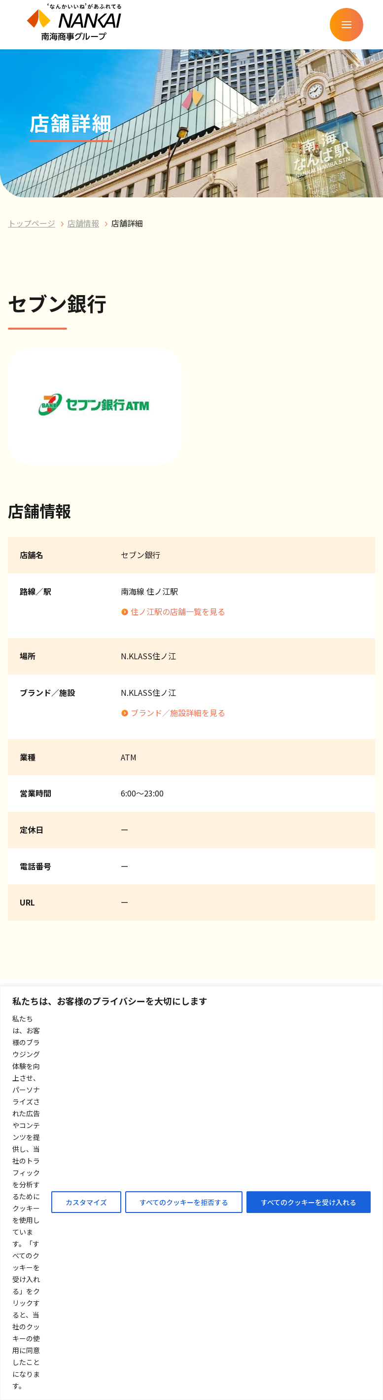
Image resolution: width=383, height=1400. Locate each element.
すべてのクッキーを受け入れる (308, 1202)
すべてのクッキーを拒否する (183, 1202)
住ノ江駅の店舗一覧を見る (178, 611)
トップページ (31, 223)
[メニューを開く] (346, 24)
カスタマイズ (86, 1202)
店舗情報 (83, 223)
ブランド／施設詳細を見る (178, 713)
